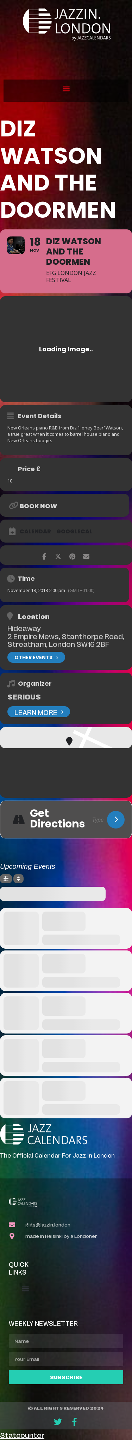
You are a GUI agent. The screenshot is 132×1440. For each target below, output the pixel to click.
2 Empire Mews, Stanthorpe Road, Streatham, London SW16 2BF (65, 640)
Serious (24, 696)
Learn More (38, 711)
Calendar (35, 531)
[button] (66, 89)
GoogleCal (74, 531)
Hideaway (24, 628)
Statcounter (22, 1434)
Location (34, 616)
